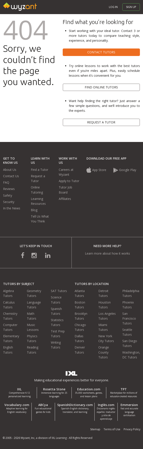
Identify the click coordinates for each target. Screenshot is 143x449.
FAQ (6, 182)
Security (8, 202)
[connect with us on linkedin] (48, 255)
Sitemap (95, 429)
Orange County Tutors (103, 352)
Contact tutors (101, 52)
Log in (113, 7)
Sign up (131, 7)
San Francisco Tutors (129, 318)
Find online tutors (101, 87)
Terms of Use (112, 429)
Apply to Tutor (69, 181)
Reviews (9, 189)
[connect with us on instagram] (34, 255)
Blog (34, 210)
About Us (9, 170)
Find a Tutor (39, 170)
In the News (11, 208)
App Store (96, 170)
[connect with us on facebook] (22, 255)
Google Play (124, 170)
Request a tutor (101, 122)
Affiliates (65, 199)
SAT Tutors (59, 291)
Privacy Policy (132, 429)
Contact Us (11, 176)
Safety (7, 195)
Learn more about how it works (107, 253)
